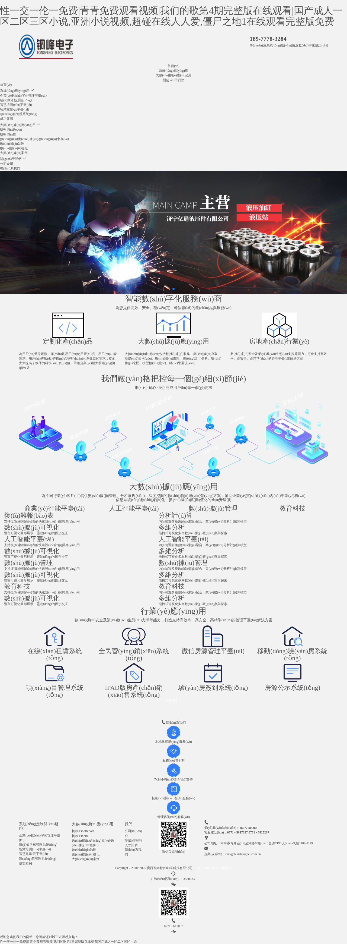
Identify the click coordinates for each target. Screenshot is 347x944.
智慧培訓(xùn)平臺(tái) (16, 105)
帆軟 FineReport (11, 129)
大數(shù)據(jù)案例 (14, 153)
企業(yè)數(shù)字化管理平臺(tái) (23, 95)
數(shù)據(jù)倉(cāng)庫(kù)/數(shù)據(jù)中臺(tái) (34, 139)
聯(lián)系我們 (10, 168)
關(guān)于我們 (173, 80)
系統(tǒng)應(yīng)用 (173, 71)
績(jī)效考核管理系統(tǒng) (38, 845)
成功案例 (6, 119)
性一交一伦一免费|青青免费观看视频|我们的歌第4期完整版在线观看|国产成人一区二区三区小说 (68, 941)
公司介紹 (6, 164)
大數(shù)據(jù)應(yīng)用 (173, 75)
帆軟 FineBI (8, 134)
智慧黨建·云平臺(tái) (14, 109)
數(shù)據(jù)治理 (12, 144)
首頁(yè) (173, 66)
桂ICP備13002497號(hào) (214, 868)
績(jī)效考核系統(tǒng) (16, 100)
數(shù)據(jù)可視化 (14, 148)
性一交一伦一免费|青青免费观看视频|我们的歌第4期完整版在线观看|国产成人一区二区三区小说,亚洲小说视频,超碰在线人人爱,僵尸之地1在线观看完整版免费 (171, 16)
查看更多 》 (173, 700)
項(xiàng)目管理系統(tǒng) (18, 114)
